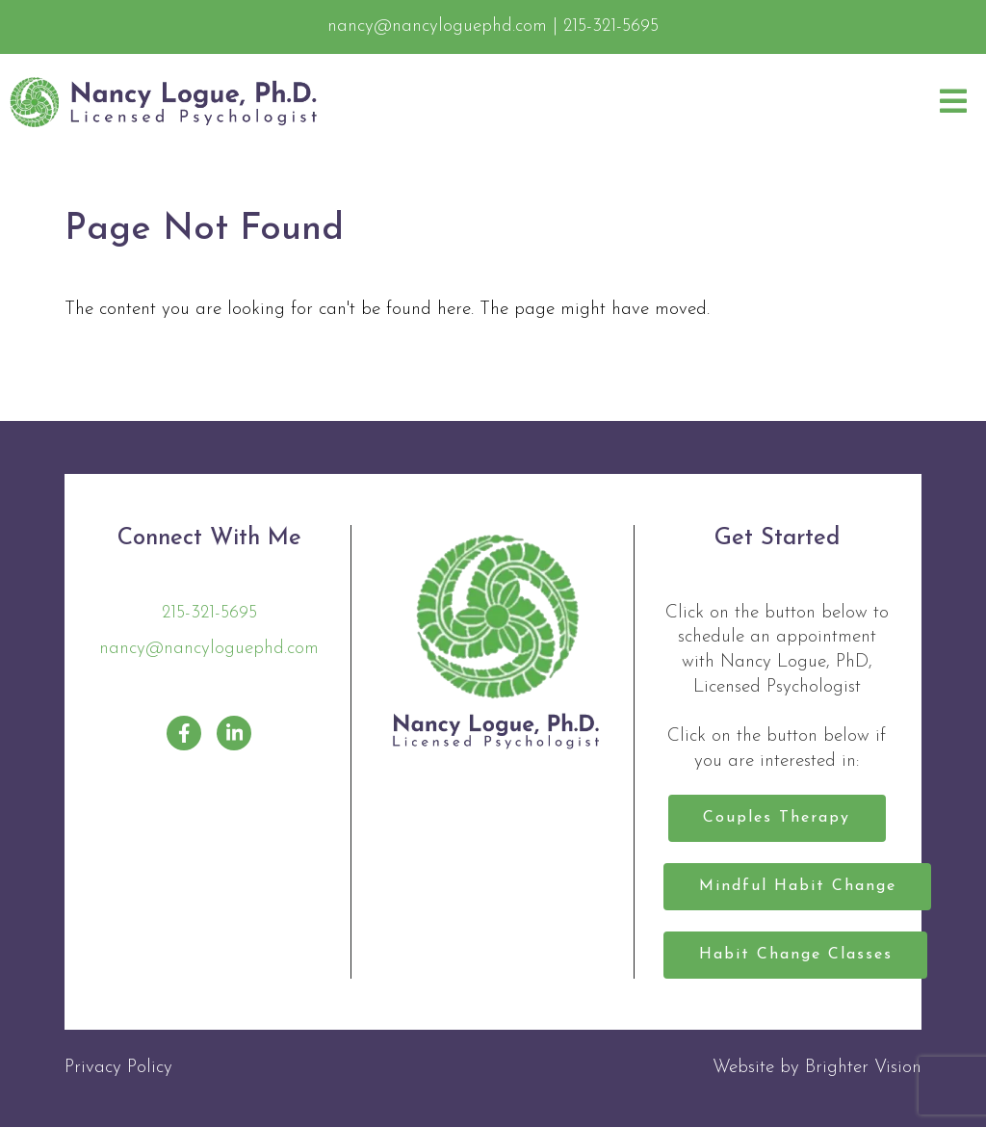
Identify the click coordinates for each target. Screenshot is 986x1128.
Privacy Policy (118, 1069)
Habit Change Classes (796, 955)
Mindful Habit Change (797, 887)
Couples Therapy (776, 818)
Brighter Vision (863, 1069)
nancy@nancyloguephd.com (209, 649)
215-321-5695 (209, 613)
